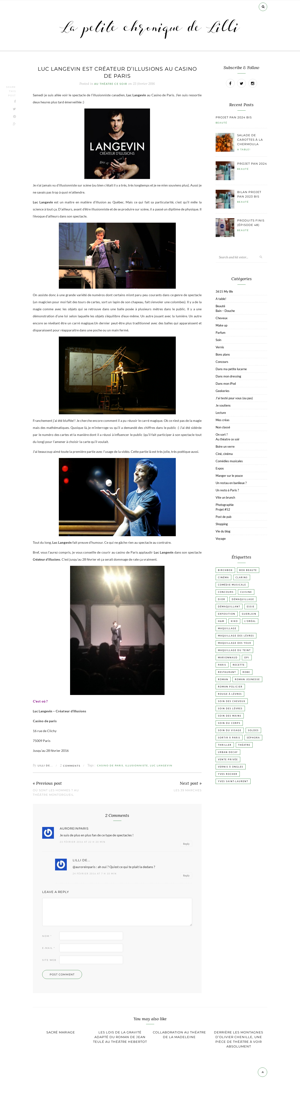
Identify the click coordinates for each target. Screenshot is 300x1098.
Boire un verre (225, 446)
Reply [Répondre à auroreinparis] (186, 843)
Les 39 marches (188, 790)
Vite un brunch (225, 497)
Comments (70, 765)
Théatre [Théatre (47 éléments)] (244, 745)
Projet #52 (223, 509)
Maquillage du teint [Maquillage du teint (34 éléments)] (234, 650)
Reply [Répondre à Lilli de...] (186, 875)
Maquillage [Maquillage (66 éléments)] (227, 628)
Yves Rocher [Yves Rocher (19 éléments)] (227, 774)
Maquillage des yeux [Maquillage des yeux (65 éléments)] (234, 643)
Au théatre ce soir (110, 83)
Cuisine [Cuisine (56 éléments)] (246, 592)
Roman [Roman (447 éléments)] (223, 679)
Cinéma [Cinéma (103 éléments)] (223, 577)
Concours (222, 362)
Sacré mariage (60, 1032)
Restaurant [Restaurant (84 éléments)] (227, 672)
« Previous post (47, 783)
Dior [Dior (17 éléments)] (221, 599)
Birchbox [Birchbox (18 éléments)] (225, 570)
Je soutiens (223, 405)
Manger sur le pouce (229, 475)
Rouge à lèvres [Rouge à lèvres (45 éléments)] (230, 694)
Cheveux (222, 318)
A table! (244, 149)
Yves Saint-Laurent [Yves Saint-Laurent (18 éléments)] (233, 781)
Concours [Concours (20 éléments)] (226, 592)
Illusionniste (136, 765)
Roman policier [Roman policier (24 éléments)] (230, 686)
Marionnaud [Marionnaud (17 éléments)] (228, 657)
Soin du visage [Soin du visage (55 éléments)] (229, 730)
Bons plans (223, 354)
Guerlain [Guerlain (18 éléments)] (249, 614)
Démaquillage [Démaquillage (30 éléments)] (243, 599)
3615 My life (224, 291)
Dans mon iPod (226, 383)
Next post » (191, 783)
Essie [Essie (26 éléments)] (251, 606)
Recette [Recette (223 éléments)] (239, 664)
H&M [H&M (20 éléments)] (221, 621)
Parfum (220, 332)
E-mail (48, 948)
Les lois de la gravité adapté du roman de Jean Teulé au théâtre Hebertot (120, 1037)
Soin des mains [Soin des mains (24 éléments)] (229, 715)
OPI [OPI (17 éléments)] (246, 657)
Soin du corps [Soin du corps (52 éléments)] (229, 723)
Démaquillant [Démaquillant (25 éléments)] (229, 606)
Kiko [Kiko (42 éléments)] (234, 621)
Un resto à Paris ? (227, 490)
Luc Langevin (161, 765)
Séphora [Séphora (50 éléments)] (253, 737)
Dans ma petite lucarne (231, 369)
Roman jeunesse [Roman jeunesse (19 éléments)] (247, 679)
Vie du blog (223, 531)
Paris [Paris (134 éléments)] (222, 664)
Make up (221, 325)
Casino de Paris (110, 765)
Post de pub (223, 517)
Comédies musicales (229, 461)
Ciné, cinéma (224, 454)
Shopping (222, 524)
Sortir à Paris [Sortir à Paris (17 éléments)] (229, 737)
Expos (220, 468)
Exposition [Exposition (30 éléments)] (226, 614)
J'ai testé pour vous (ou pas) (234, 398)
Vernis (220, 347)
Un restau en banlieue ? (231, 483)
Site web (49, 959)
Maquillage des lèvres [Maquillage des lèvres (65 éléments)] (236, 635)
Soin (218, 340)
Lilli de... (45, 765)
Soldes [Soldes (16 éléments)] (253, 730)
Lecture (221, 413)
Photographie (225, 505)
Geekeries (222, 391)
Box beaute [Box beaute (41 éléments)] (248, 570)
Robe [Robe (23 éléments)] (246, 672)
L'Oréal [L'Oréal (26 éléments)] (250, 621)
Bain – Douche (225, 311)
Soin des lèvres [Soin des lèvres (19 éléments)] (230, 708)
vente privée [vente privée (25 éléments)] (228, 759)
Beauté (221, 122)
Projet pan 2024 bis (234, 117)
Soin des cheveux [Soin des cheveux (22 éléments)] (231, 701)
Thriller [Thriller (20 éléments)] (225, 745)
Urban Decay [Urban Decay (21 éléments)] (228, 752)
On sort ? (222, 434)
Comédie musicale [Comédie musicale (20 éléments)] (232, 584)
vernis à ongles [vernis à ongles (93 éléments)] (230, 766)
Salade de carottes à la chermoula (250, 139)
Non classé (223, 427)
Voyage (221, 538)
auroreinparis (74, 828)
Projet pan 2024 (252, 163)
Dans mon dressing (228, 376)
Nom (47, 936)
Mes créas (222, 420)
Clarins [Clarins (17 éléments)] (242, 577)
